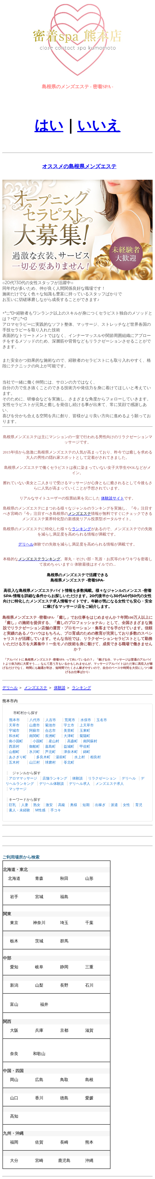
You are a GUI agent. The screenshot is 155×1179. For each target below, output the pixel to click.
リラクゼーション (102, 778)
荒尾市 (70, 720)
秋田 (64, 878)
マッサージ (18, 789)
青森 (39, 878)
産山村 (54, 741)
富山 (14, 1004)
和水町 (14, 736)
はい (48, 125)
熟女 (36, 805)
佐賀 (39, 1142)
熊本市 (14, 720)
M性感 (40, 810)
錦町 (86, 752)
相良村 (95, 757)
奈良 (14, 1054)
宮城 (39, 897)
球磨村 (50, 762)
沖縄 (89, 1160)
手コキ (55, 810)
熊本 (89, 1142)
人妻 (24, 805)
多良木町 (43, 757)
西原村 (14, 746)
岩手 (14, 897)
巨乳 (12, 805)
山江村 (34, 762)
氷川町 (34, 752)
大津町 (69, 736)
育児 (138, 805)
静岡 (64, 967)
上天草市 (87, 725)
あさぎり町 (18, 757)
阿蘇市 (34, 730)
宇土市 (69, 725)
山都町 (14, 752)
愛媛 (89, 1098)
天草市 (14, 725)
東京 (14, 923)
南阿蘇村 (90, 741)
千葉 (89, 923)
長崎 (64, 1142)
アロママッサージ (23, 778)
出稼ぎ (100, 805)
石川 (89, 985)
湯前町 (61, 757)
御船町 (34, 746)
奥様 (73, 805)
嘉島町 (50, 746)
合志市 (50, 730)
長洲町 (50, 736)
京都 (64, 1030)
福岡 (14, 1142)
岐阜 (39, 967)
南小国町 (16, 741)
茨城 (39, 941)
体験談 (77, 778)
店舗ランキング (54, 778)
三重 (89, 967)
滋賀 (89, 1030)
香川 (39, 1098)
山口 (14, 1098)
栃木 (14, 941)
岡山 (14, 1080)
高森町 (72, 741)
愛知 (14, 967)
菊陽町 (85, 736)
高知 (14, 1116)
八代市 (34, 720)
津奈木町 (71, 752)
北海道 (14, 878)
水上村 (79, 757)
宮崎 (39, 1160)
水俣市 (85, 720)
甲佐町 (85, 746)
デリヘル (129, 778)
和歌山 (39, 1054)
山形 (89, 878)
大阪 (14, 1030)
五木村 (14, 762)
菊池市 (50, 725)
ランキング (81, 529)
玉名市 (101, 720)
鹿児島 (64, 1160)
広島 (39, 1080)
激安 (49, 805)
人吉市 (50, 720)
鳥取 (64, 1080)
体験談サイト (112, 498)
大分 (14, 1160)
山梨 (39, 985)
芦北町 (50, 752)
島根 (89, 1080)
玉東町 (85, 730)
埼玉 (64, 923)
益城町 (69, 746)
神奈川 (39, 923)
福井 (44, 1004)
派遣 (114, 805)
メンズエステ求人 (109, 784)
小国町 (38, 741)
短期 (86, 805)
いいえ (99, 125)
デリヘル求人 (79, 784)
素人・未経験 (19, 810)
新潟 (14, 985)
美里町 (69, 730)
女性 (126, 805)
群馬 (64, 941)
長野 (64, 985)
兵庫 (39, 1030)
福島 (64, 897)
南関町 (34, 736)
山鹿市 (34, 725)
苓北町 (69, 762)
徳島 (64, 1098)
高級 (61, 805)
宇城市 (14, 730)
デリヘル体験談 (51, 784)
